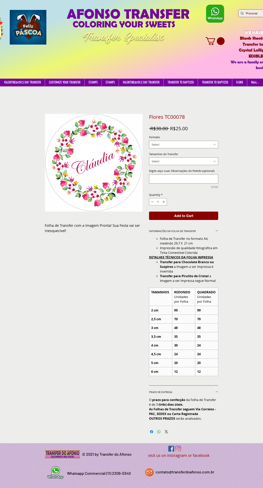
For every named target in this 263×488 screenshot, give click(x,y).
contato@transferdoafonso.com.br (185, 472)
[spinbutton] (158, 201)
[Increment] (164, 201)
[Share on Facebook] (151, 431)
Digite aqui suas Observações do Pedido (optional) (181, 171)
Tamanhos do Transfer (163, 154)
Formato (154, 137)
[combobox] (183, 144)
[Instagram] (178, 449)
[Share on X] (166, 431)
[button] (215, 41)
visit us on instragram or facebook (179, 455)
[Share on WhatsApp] (159, 431)
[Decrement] (152, 201)
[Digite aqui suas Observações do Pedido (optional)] (183, 179)
